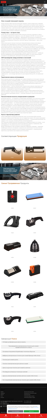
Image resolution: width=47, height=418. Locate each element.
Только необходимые (15, 411)
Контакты (41, 415)
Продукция (17, 415)
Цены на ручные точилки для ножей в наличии (16, 367)
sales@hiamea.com (5, 403)
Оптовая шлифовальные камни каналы (14, 342)
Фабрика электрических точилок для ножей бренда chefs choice (21, 355)
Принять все (31, 411)
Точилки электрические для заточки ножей (15, 363)
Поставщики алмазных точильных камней (15, 371)
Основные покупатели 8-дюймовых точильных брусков (19, 351)
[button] (44, 149)
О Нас (29, 415)
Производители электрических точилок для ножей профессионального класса (23, 346)
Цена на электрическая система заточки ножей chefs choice (20, 376)
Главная (2, 17)
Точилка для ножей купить (10, 359)
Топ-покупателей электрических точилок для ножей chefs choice (21, 380)
